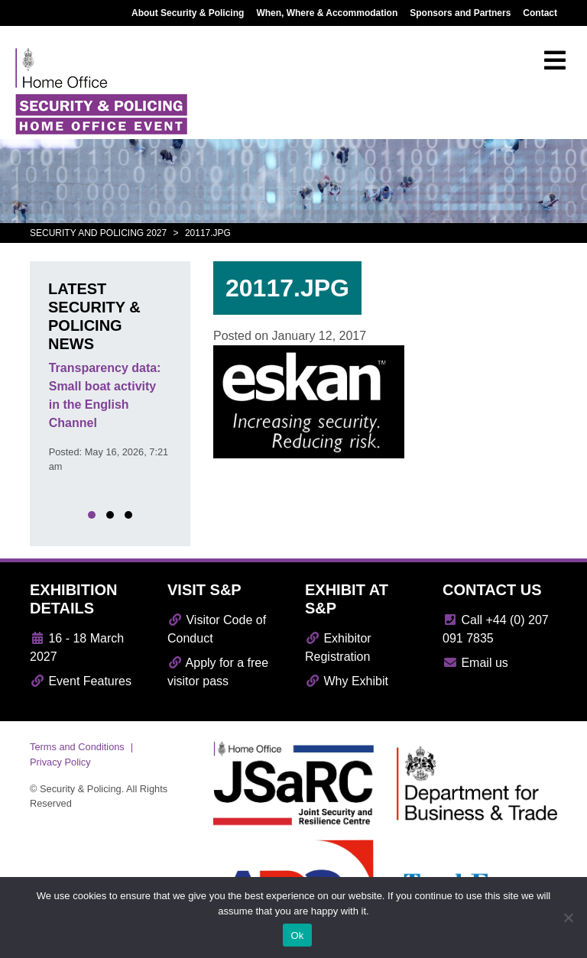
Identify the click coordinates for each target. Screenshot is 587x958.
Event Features (80, 681)
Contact (540, 13)
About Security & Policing (187, 13)
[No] (568, 917)
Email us (475, 662)
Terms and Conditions (77, 746)
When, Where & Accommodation (326, 13)
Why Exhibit (346, 681)
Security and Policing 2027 (98, 233)
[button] (92, 515)
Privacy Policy (60, 762)
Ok (296, 935)
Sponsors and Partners (460, 13)
